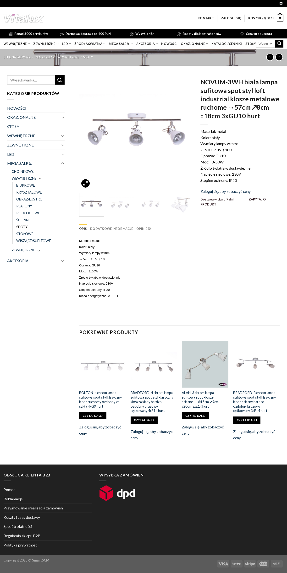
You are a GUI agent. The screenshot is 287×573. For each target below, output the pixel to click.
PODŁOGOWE (28, 213)
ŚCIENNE (23, 220)
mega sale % (121, 43)
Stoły (250, 44)
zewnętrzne (46, 43)
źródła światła (89, 43)
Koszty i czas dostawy (22, 517)
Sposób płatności (18, 526)
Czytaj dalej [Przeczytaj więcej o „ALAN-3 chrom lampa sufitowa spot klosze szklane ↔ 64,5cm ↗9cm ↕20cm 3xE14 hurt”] (195, 415)
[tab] (83, 228)
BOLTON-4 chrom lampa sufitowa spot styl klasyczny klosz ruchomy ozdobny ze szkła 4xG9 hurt (100, 399)
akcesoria (147, 43)
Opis (83, 229)
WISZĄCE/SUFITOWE (33, 241)
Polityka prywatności (21, 545)
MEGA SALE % (44, 57)
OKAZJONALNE (194, 43)
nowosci (169, 44)
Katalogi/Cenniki (226, 44)
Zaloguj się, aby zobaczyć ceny (225, 191)
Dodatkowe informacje (111, 229)
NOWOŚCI (16, 108)
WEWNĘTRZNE (68, 57)
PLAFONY (24, 206)
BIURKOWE (25, 185)
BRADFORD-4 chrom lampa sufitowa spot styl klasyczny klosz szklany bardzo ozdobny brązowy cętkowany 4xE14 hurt (152, 402)
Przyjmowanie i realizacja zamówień (33, 508)
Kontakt (206, 18)
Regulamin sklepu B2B (22, 535)
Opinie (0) (144, 229)
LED (66, 43)
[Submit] (279, 44)
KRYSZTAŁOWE (29, 192)
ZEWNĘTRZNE (20, 145)
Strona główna (17, 57)
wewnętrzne (17, 43)
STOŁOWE (24, 234)
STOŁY (13, 126)
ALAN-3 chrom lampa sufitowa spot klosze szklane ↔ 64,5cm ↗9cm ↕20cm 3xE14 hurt (200, 399)
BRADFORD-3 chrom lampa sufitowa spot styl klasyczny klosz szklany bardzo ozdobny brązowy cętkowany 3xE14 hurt (254, 402)
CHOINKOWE (23, 171)
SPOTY (88, 57)
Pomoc (9, 489)
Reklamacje (13, 499)
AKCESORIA (17, 260)
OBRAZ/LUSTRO (29, 199)
